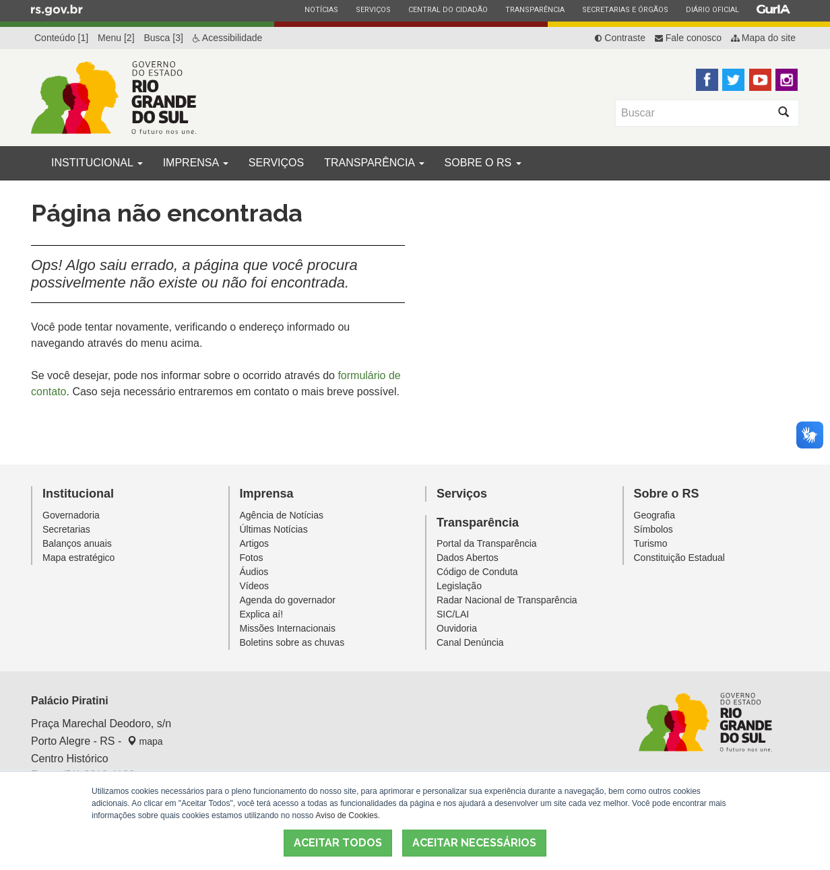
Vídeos (254, 585)
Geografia (654, 515)
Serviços (373, 9)
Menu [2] (116, 37)
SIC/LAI (453, 614)
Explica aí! (262, 614)
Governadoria (71, 515)
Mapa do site (763, 37)
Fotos (251, 557)
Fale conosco (688, 37)
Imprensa (195, 162)
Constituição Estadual (679, 557)
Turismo (651, 543)
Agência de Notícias (282, 515)
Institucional (97, 162)
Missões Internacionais (288, 628)
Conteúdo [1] (61, 37)
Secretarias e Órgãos (624, 9)
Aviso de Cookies (346, 815)
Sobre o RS (483, 162)
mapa (145, 741)
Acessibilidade (228, 37)
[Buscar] (692, 113)
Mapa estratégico (78, 557)
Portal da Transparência (487, 543)
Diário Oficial (712, 9)
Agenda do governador (288, 600)
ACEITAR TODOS (338, 842)
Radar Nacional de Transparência (507, 600)
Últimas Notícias (274, 529)
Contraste (620, 37)
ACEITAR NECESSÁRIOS (474, 842)
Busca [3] (163, 37)
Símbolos (653, 529)
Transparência (535, 9)
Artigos (254, 543)
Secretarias (66, 529)
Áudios (254, 571)
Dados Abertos (468, 557)
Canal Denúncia (470, 642)
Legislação (459, 585)
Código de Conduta (477, 571)
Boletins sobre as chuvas (292, 642)
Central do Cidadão (448, 9)
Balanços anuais (77, 543)
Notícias (321, 9)
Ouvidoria (457, 628)
